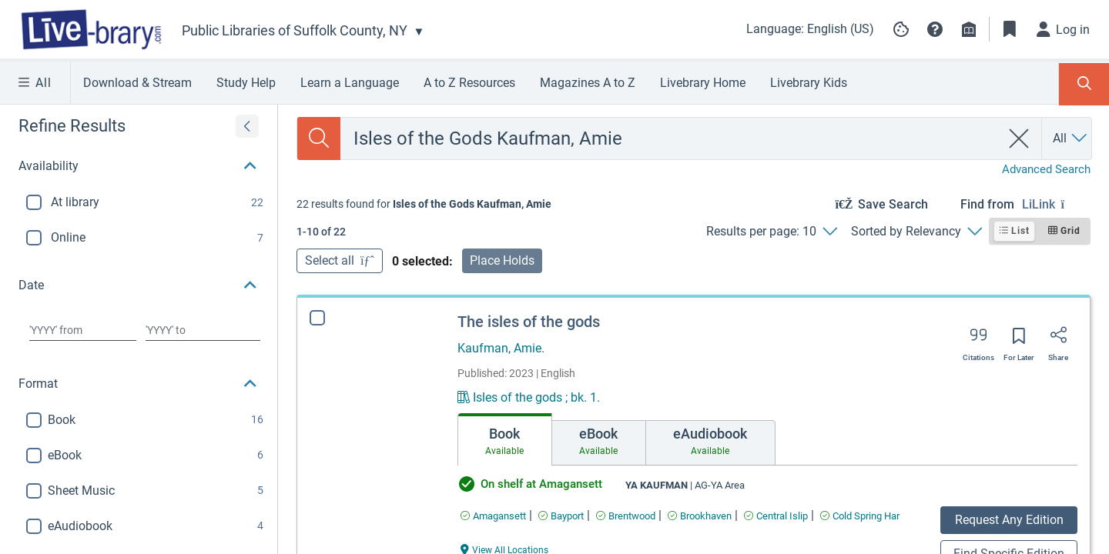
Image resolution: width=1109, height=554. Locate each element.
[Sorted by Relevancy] (916, 231)
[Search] (318, 138)
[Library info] (969, 29)
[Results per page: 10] (771, 231)
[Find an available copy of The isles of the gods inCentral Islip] (776, 516)
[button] (935, 29)
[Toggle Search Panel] (1084, 84)
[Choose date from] (82, 330)
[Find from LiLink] (1056, 204)
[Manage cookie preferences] (901, 29)
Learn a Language (349, 82)
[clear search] (1019, 138)
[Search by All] (1071, 138)
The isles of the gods (528, 321)
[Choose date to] (203, 330)
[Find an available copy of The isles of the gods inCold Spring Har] (860, 516)
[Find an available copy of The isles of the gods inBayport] (561, 516)
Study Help (246, 82)
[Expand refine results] (247, 126)
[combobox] (670, 138)
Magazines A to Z (587, 82)
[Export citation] (978, 340)
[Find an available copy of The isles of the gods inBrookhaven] (700, 516)
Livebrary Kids (808, 82)
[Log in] (1063, 29)
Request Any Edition (1009, 519)
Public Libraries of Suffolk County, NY (294, 30)
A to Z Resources (469, 82)
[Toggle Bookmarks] (1010, 29)
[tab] (504, 439)
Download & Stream (137, 82)
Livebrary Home (702, 82)
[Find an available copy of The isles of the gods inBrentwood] (625, 516)
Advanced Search (1046, 169)
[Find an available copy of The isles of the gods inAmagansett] (493, 516)
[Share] (1058, 340)
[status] (424, 203)
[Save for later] (1019, 341)
